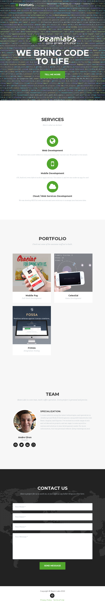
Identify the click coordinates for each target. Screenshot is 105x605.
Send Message (52, 565)
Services (52, 6)
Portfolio (65, 6)
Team (77, 6)
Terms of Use (58, 600)
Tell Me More (53, 74)
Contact (87, 6)
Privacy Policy (46, 600)
